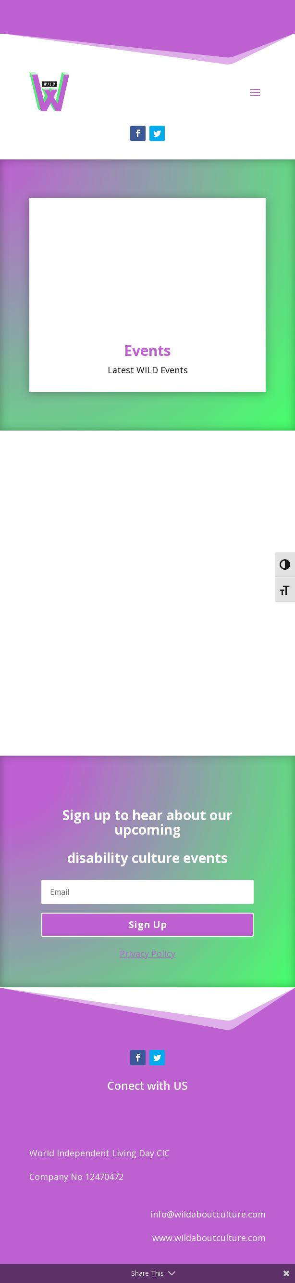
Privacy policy (237, 1261)
